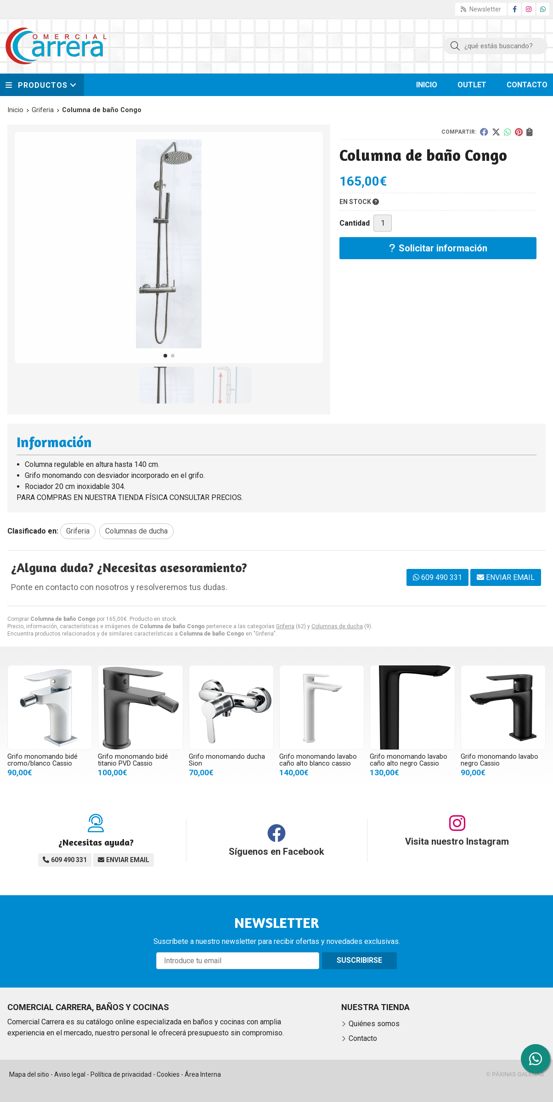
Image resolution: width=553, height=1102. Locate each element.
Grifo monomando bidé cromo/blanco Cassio (42, 760)
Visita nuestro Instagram (457, 841)
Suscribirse (359, 960)
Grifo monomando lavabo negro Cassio (499, 760)
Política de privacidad (121, 1074)
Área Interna (203, 1074)
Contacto (363, 1038)
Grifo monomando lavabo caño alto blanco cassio (318, 760)
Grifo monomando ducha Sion (227, 760)
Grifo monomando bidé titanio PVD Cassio (133, 760)
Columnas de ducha (337, 626)
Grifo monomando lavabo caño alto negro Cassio (408, 760)
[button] (165, 356)
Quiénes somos (374, 1023)
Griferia (285, 626)
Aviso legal (69, 1074)
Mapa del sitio (29, 1074)
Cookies (168, 1074)
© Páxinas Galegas (515, 1074)
